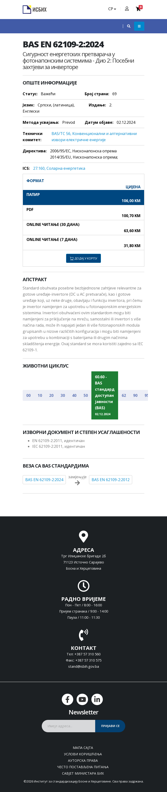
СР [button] (112, 8)
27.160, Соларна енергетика (59, 168)
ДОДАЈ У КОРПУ (83, 258)
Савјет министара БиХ (83, 773)
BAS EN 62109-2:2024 (44, 479)
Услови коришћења (83, 754)
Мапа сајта (83, 747)
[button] (126, 26)
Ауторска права (83, 760)
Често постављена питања (83, 767)
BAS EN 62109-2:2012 (111, 479)
